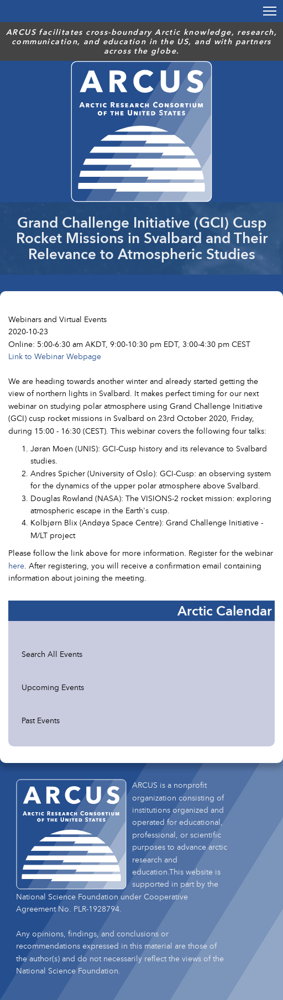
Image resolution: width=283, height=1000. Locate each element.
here (16, 565)
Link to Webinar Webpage (54, 356)
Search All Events (52, 654)
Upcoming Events (53, 687)
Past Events (41, 720)
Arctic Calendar (224, 610)
